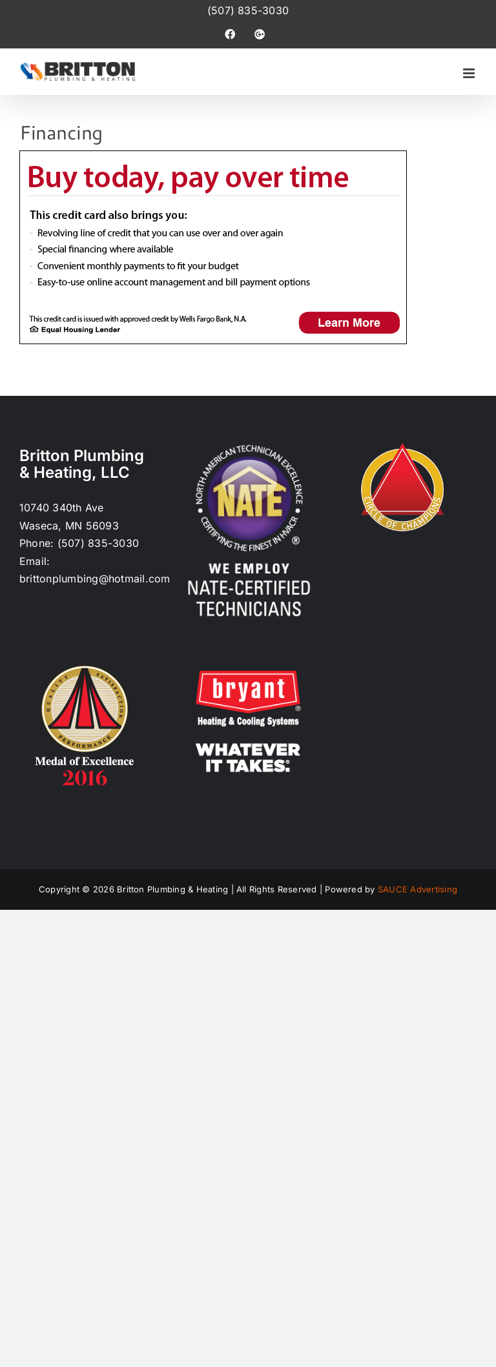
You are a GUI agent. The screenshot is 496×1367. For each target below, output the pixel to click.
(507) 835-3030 (248, 10)
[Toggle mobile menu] (470, 73)
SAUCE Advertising (417, 889)
